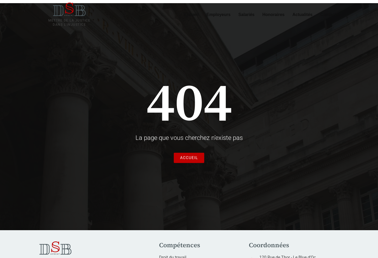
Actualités (302, 14)
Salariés (246, 14)
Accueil (191, 14)
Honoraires (273, 14)
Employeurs (219, 14)
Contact (328, 14)
